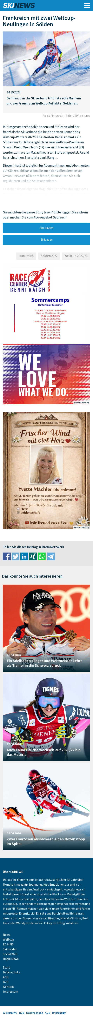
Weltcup (8, 939)
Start (6, 967)
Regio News (11, 959)
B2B (5, 982)
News (6, 935)
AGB (6, 977)
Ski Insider (10, 949)
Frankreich (26, 256)
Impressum (10, 992)
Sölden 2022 (49, 256)
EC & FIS (8, 944)
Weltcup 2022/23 (76, 256)
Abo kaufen (46, 228)
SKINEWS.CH (35, 5)
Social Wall (10, 954)
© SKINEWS (10, 1013)
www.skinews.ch (74, 889)
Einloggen (47, 240)
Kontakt (8, 987)
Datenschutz (11, 972)
